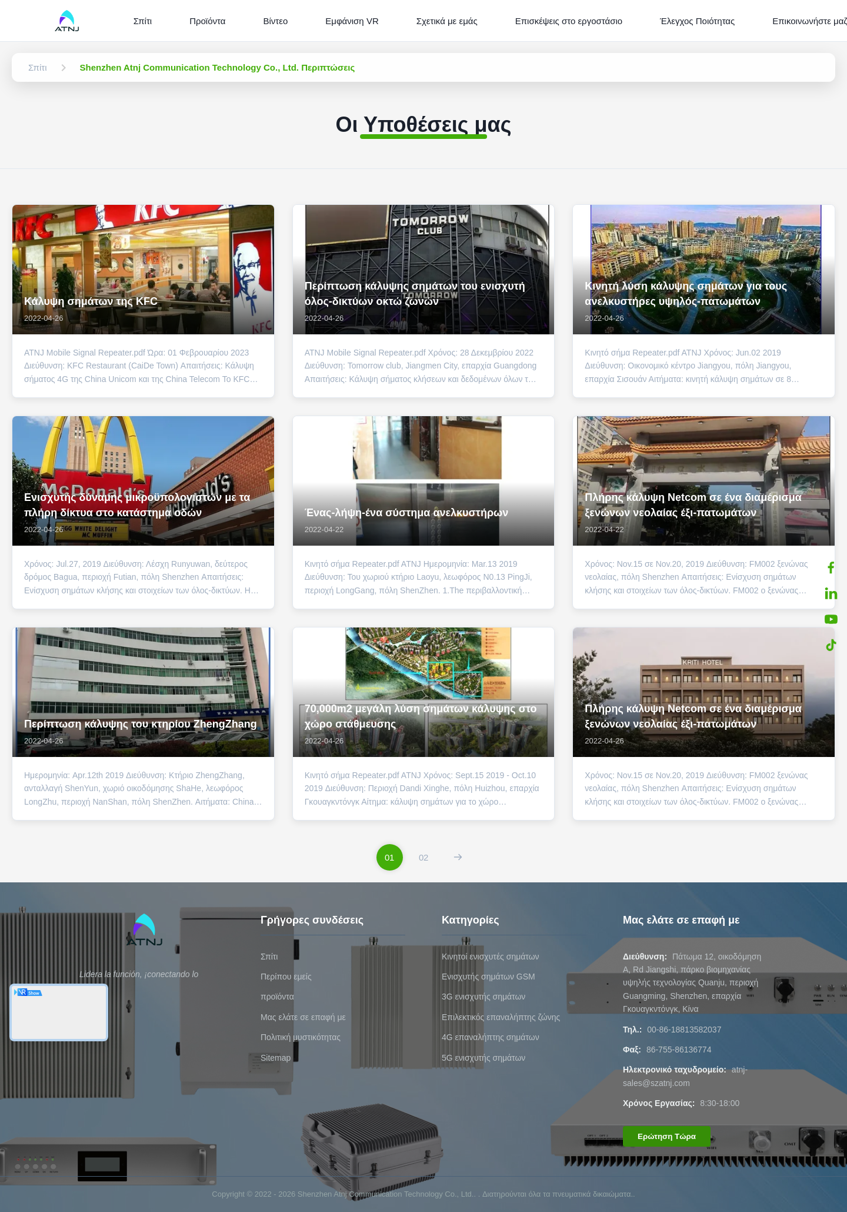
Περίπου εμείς (286, 976)
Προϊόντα (207, 21)
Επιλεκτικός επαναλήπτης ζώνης (501, 1017)
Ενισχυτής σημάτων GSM (488, 976)
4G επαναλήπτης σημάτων (490, 1037)
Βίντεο (275, 21)
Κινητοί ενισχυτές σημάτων (490, 956)
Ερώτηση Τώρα (667, 1136)
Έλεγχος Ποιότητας (697, 21)
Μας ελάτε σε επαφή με (303, 1017)
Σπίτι (143, 21)
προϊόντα (277, 996)
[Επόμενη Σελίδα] (458, 857)
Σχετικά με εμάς (447, 21)
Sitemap (276, 1057)
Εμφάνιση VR (351, 21)
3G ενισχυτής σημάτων (483, 996)
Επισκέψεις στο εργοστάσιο (568, 21)
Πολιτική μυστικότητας (301, 1037)
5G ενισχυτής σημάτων (483, 1057)
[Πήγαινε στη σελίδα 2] (424, 857)
